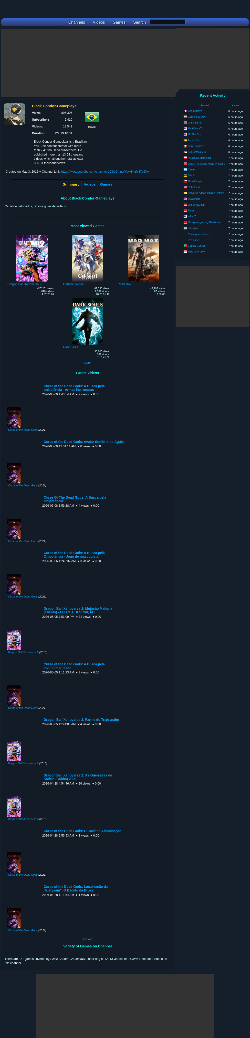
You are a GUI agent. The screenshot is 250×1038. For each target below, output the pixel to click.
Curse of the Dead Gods (23, 429)
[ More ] (87, 362)
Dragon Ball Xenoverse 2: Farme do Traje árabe (81, 720)
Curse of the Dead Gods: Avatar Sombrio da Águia (84, 442)
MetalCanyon (195, 181)
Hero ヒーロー (196, 251)
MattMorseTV (195, 128)
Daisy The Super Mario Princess (206, 163)
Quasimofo (194, 198)
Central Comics (196, 245)
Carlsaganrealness (198, 234)
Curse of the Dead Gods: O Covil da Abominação (82, 831)
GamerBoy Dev (196, 116)
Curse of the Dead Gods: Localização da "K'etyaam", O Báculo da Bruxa (76, 888)
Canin (191, 169)
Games (106, 184)
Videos (90, 184)
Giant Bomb (194, 122)
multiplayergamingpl (199, 157)
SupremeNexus (197, 151)
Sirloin (191, 175)
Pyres (191, 210)
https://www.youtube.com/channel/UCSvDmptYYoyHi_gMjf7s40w (105, 171)
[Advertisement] (90, 63)
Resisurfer (193, 240)
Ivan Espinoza (196, 146)
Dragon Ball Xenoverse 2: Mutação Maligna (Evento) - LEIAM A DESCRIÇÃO (78, 610)
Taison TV (193, 140)
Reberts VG (194, 187)
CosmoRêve (195, 110)
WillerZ (192, 216)
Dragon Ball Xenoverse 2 (23, 652)
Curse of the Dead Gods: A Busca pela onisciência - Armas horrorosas (74, 388)
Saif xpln (193, 228)
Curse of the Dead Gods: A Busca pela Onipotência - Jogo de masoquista (74, 554)
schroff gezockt (196, 204)
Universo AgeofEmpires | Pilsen (206, 192)
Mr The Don (194, 134)
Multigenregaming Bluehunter (204, 222)
